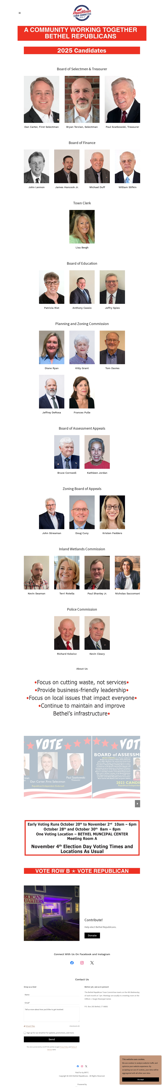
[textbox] (51, 993)
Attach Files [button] (30, 1026)
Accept (140, 1079)
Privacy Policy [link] (64, 1047)
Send (52, 1039)
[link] (82, 12)
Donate (92, 935)
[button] (20, 13)
